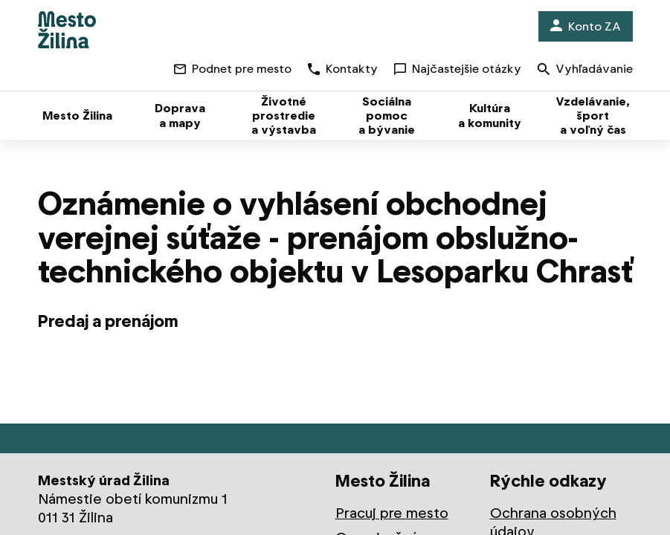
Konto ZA (585, 26)
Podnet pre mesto (232, 68)
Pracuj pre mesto (391, 513)
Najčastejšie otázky (457, 68)
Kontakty (343, 68)
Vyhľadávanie (585, 70)
